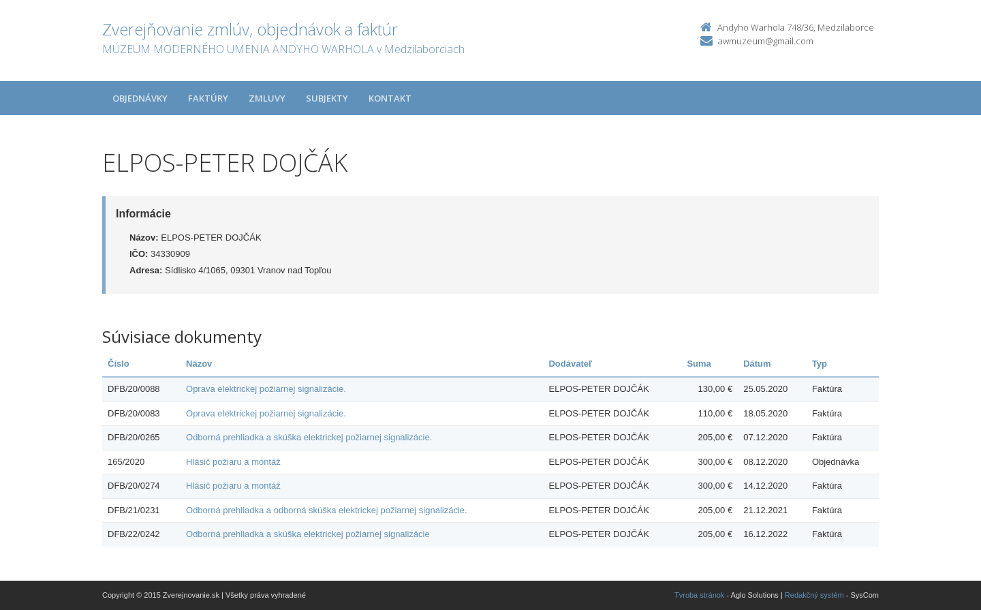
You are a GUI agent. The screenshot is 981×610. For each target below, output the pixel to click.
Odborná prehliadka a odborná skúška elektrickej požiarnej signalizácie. (326, 510)
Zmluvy (267, 98)
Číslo (118, 364)
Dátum (756, 364)
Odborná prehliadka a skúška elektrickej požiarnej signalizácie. (309, 437)
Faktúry (208, 98)
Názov (199, 364)
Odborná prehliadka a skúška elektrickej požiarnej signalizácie (308, 534)
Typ (819, 364)
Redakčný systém (814, 595)
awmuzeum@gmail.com (765, 41)
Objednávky (140, 98)
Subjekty (327, 98)
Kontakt (390, 98)
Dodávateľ (570, 364)
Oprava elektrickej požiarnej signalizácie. (266, 389)
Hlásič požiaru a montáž (233, 462)
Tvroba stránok (699, 595)
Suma (699, 364)
